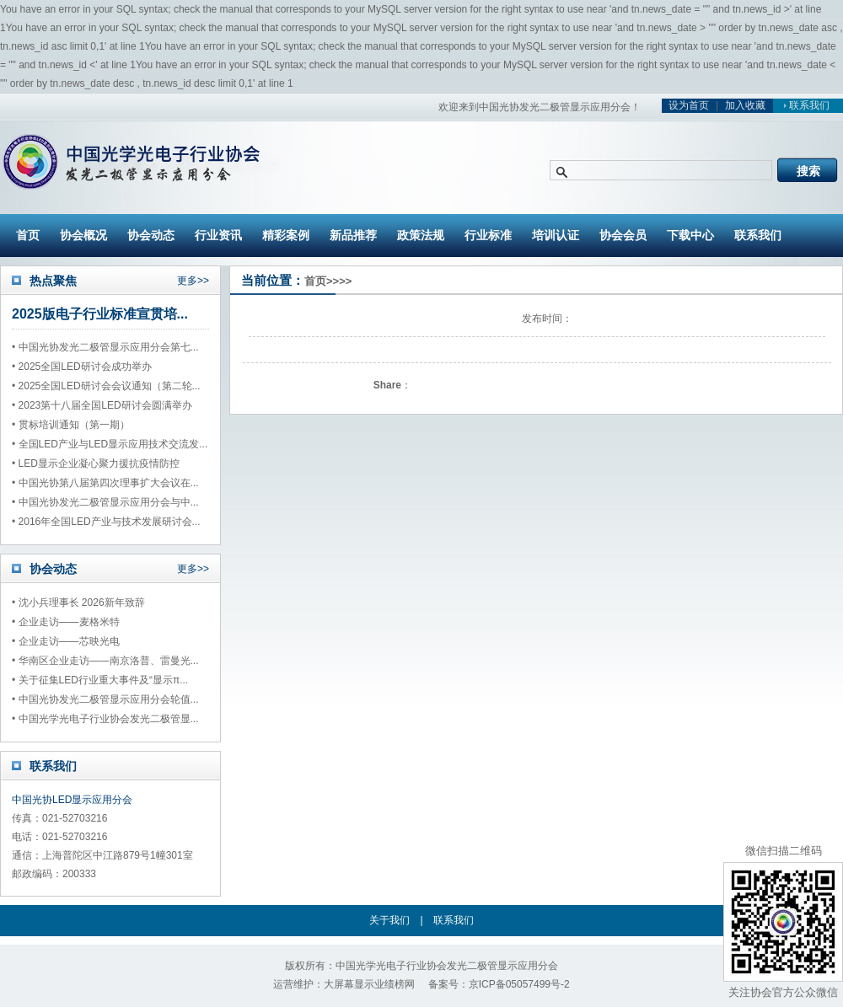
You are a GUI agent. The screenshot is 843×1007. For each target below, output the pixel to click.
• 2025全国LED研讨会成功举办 (82, 366)
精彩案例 (285, 235)
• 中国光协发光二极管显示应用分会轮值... (105, 699)
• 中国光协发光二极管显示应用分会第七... (105, 347)
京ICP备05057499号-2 (519, 984)
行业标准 (488, 235)
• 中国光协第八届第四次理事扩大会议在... (105, 483)
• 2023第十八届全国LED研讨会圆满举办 (102, 405)
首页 (28, 235)
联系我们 (804, 105)
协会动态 (151, 235)
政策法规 (420, 235)
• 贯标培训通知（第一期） (71, 425)
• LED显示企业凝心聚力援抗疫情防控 (96, 463)
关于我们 (389, 920)
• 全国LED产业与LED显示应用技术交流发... (109, 444)
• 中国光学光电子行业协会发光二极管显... (105, 719)
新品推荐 (353, 235)
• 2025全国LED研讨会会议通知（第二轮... (106, 386)
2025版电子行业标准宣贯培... (100, 314)
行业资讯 (218, 235)
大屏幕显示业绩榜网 (369, 984)
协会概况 (83, 235)
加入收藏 (745, 105)
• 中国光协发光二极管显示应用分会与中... (105, 502)
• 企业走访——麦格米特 (66, 622)
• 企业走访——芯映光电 (66, 641)
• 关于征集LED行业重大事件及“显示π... (100, 680)
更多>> (193, 281)
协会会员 (623, 235)
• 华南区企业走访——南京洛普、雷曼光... (105, 661)
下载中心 (690, 235)
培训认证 (555, 235)
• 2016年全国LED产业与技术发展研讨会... (106, 522)
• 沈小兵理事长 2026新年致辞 (78, 602)
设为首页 (688, 105)
